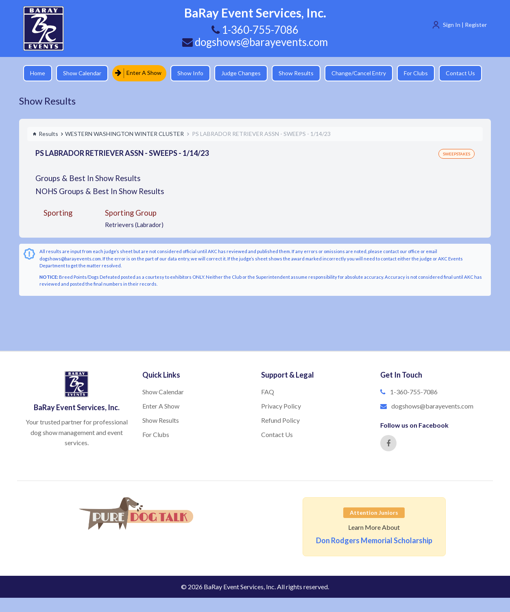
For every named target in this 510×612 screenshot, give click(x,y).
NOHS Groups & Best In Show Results (99, 191)
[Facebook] (388, 443)
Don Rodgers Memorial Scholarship (374, 540)
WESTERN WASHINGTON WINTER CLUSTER (124, 133)
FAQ (267, 392)
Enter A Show (138, 73)
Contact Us (460, 73)
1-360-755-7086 (414, 392)
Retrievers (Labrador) (134, 224)
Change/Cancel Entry (358, 73)
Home (37, 73)
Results (45, 133)
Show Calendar (82, 73)
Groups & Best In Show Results (88, 178)
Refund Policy (280, 420)
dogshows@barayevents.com (255, 41)
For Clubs (416, 73)
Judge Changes (241, 73)
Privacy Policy (281, 406)
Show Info (190, 73)
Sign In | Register (465, 24)
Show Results (296, 73)
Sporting (58, 212)
